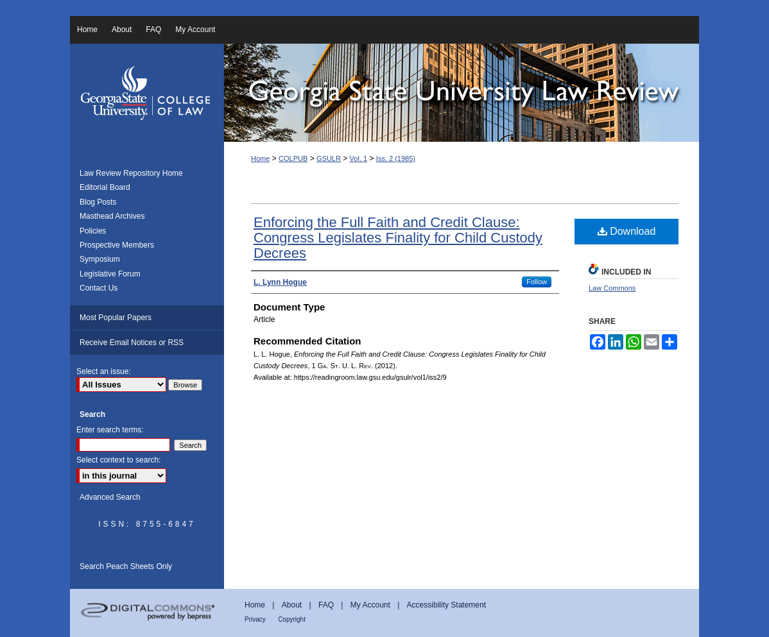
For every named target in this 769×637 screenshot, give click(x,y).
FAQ (326, 604)
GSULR (328, 158)
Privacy (255, 619)
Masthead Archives (112, 216)
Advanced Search (110, 497)
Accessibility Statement (446, 604)
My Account (370, 604)
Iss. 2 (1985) (395, 158)
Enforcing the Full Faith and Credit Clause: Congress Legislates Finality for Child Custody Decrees (398, 237)
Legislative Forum (110, 273)
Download (627, 231)
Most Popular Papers (115, 317)
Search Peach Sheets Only (126, 566)
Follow (536, 281)
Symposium (100, 259)
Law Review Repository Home (131, 173)
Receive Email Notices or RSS (132, 342)
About (292, 604)
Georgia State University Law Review (461, 93)
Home (260, 158)
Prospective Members (117, 245)
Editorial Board (105, 187)
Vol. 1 (359, 158)
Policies (93, 230)
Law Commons (612, 288)
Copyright (292, 619)
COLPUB (293, 158)
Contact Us (98, 288)
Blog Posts (98, 202)
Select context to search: (118, 459)
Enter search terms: (110, 429)
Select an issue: (103, 371)
